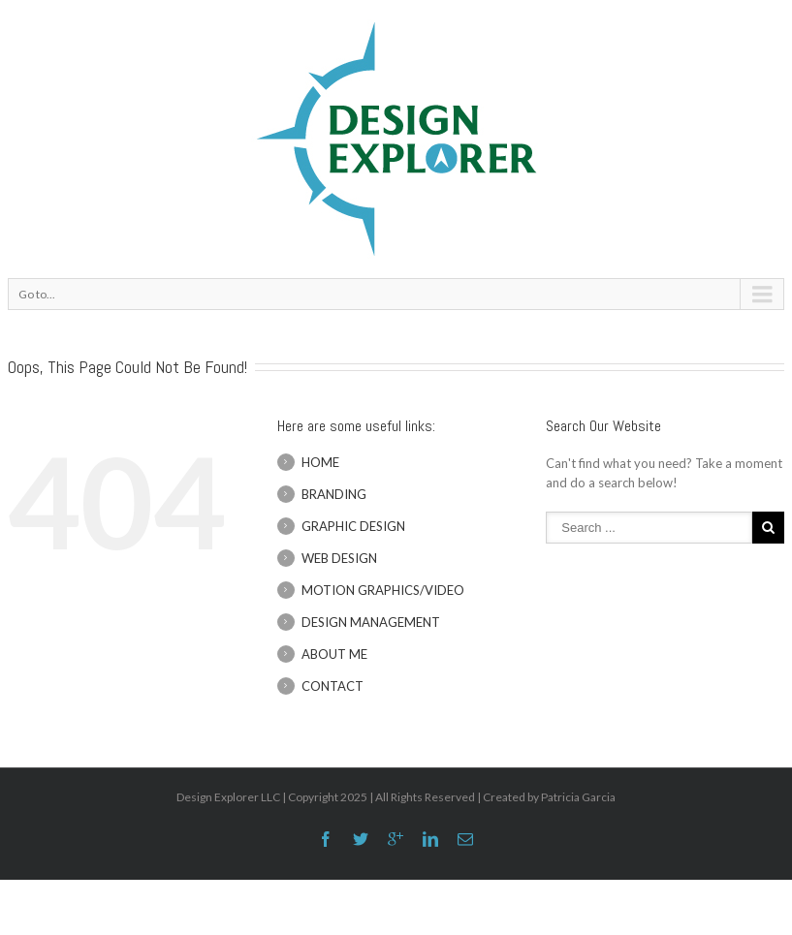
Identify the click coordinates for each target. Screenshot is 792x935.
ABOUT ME (334, 654)
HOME (320, 462)
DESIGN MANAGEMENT (370, 622)
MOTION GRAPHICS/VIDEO (382, 590)
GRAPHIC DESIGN (353, 526)
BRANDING (333, 494)
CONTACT (332, 686)
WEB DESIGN (339, 558)
